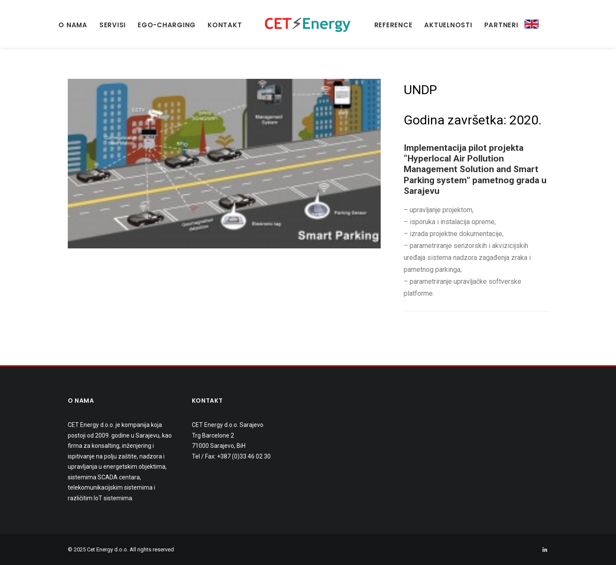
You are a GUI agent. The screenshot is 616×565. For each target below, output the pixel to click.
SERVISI (112, 24)
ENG (531, 24)
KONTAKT (225, 24)
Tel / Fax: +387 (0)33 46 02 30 (231, 456)
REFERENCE (393, 24)
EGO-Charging (167, 24)
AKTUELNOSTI (448, 24)
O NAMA (72, 24)
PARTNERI (501, 24)
